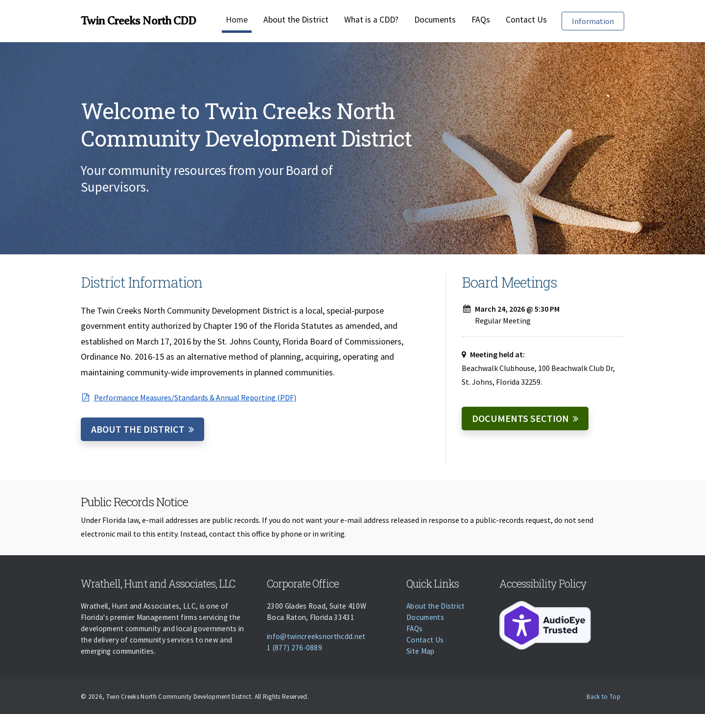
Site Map (420, 651)
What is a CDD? (371, 19)
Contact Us (526, 19)
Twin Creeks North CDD (138, 20)
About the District (296, 19)
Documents (435, 19)
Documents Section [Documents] (520, 418)
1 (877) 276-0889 (294, 647)
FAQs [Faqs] (480, 19)
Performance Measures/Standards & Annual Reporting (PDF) (188, 397)
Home (237, 19)
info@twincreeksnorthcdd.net (316, 636)
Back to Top (603, 696)
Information (597, 20)
